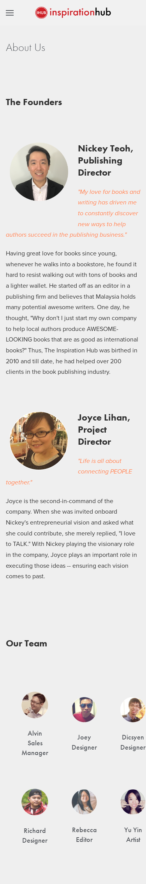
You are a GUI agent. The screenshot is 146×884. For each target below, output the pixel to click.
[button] (10, 12)
